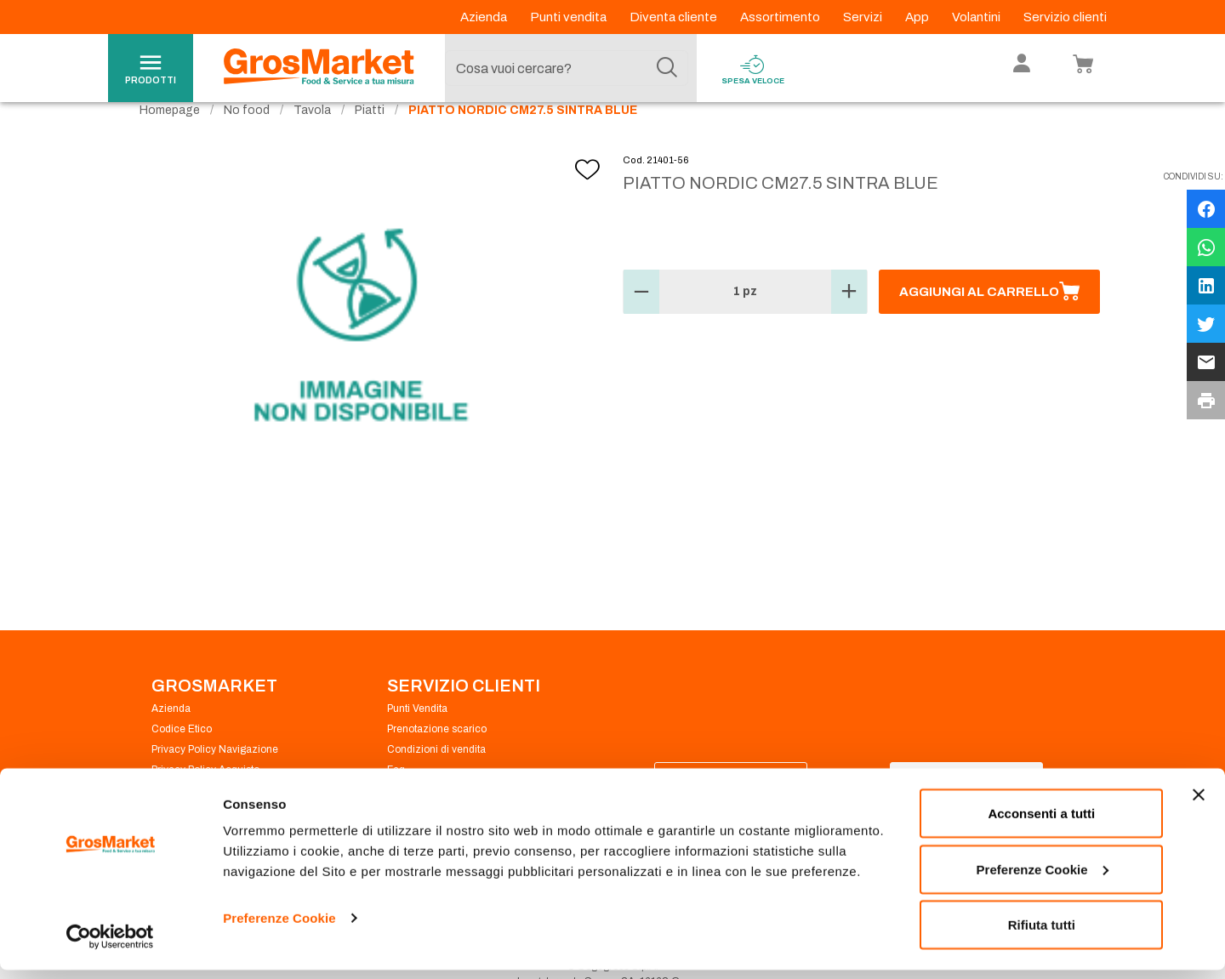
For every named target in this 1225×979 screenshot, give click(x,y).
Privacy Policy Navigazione (214, 776)
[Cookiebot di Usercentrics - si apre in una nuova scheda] (110, 946)
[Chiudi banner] (1199, 804)
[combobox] (566, 68)
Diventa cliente (675, 17)
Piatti (370, 136)
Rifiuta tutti (1041, 933)
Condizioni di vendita (436, 776)
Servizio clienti (1065, 17)
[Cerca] (667, 68)
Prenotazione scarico (437, 755)
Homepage (170, 136)
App (918, 17)
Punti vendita (569, 17)
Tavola (312, 136)
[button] (641, 318)
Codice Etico (181, 755)
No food (247, 136)
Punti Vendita (417, 735)
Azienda (485, 17)
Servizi (864, 17)
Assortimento (781, 17)
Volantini (977, 17)
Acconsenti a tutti (1041, 822)
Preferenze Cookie (279, 926)
